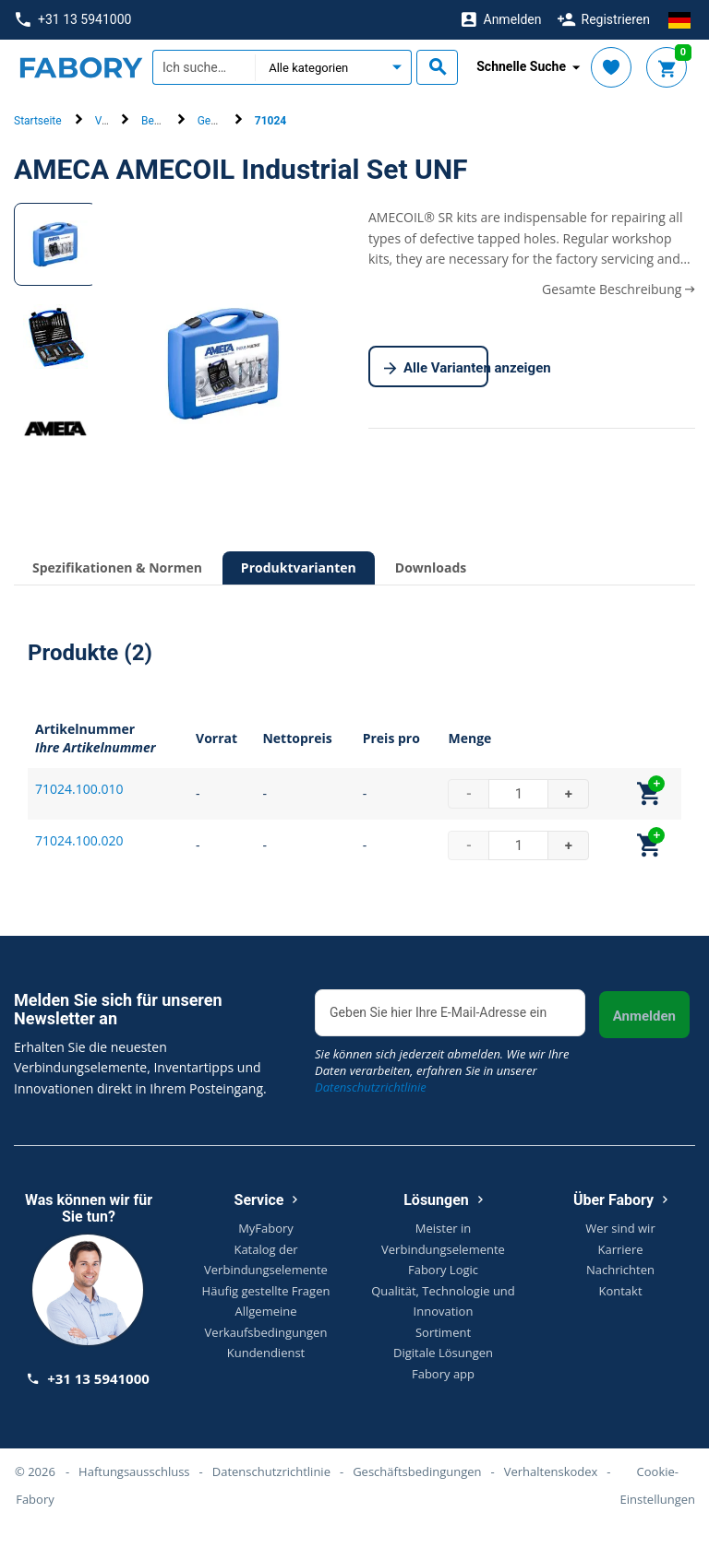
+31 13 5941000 (73, 20)
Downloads (430, 567)
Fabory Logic (443, 1269)
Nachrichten (620, 1269)
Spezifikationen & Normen (117, 567)
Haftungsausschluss (133, 1471)
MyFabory (266, 1228)
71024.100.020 (79, 840)
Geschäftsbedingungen (417, 1471)
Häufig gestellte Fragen (266, 1290)
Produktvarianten (298, 567)
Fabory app (443, 1373)
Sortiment (443, 1332)
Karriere (620, 1249)
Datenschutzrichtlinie (371, 1087)
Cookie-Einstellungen (657, 1485)
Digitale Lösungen (443, 1352)
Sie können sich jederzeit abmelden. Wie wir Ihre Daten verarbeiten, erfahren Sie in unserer (442, 1070)
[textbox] (203, 67)
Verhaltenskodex (551, 1471)
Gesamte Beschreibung (618, 289)
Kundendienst (266, 1352)
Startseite (38, 120)
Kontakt (620, 1290)
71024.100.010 (79, 789)
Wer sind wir (620, 1228)
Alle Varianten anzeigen (436, 369)
